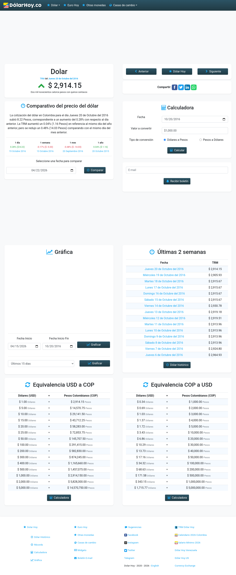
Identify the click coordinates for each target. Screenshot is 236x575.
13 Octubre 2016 (45, 151)
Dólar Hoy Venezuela (186, 550)
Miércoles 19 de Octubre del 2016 (164, 275)
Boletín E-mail (83, 558)
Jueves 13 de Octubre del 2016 (164, 312)
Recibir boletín (177, 181)
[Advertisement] (118, 37)
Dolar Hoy (30, 527)
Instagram (131, 542)
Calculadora (38, 552)
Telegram (129, 558)
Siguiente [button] (213, 71)
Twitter (129, 550)
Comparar (94, 170)
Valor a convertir (141, 128)
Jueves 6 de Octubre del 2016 (164, 355)
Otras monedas (94, 5)
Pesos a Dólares (213, 139)
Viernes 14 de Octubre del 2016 (164, 305)
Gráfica (36, 560)
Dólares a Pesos (177, 139)
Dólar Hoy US (182, 558)
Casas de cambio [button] (122, 5)
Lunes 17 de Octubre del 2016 (164, 287)
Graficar (93, 344)
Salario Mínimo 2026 (187, 542)
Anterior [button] (141, 71)
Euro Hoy (71, 5)
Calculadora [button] (59, 497)
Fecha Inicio (24, 338)
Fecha (141, 117)
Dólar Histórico (40, 537)
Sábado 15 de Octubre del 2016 (164, 299)
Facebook (131, 534)
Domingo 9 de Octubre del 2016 (164, 336)
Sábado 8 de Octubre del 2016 (164, 342)
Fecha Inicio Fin (59, 338)
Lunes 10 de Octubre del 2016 (164, 330)
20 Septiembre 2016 (73, 151)
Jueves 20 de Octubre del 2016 (164, 269)
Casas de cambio (85, 542)
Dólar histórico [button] (177, 365)
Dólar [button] (52, 5)
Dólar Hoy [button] (177, 71)
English (155, 565)
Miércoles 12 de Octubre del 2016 (164, 318)
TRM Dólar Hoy (184, 527)
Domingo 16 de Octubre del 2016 (164, 293)
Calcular (177, 150)
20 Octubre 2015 (100, 151)
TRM (42, 78)
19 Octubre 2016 (17, 151)
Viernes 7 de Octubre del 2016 (164, 348)
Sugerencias (132, 527)
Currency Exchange (185, 565)
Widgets (80, 550)
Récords (36, 544)
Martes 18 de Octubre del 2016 (164, 281)
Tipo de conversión (141, 139)
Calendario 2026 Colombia (191, 534)
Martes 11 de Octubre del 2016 (164, 324)
